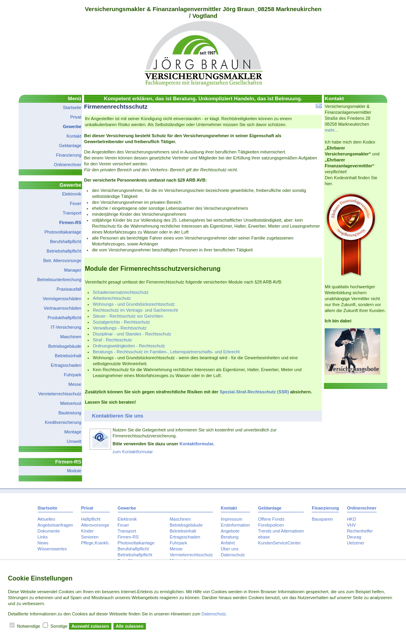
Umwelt (74, 441)
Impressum (231, 519)
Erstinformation (235, 525)
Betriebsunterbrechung (59, 279)
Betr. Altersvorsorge (62, 260)
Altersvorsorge (95, 525)
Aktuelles (47, 519)
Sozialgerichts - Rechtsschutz (121, 322)
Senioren (89, 537)
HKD (351, 519)
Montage (72, 431)
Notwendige (28, 626)
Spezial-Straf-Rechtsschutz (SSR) (254, 391)
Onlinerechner (67, 164)
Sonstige (58, 626)
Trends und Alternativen (281, 531)
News (43, 542)
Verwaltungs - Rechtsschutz (120, 328)
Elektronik (71, 194)
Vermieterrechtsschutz (59, 393)
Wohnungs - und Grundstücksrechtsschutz (134, 304)
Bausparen (322, 519)
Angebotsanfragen (55, 525)
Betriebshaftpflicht (64, 251)
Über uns (230, 548)
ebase (264, 537)
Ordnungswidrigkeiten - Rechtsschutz (129, 345)
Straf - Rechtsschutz (112, 339)
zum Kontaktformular (133, 451)
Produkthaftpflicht (64, 317)
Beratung (230, 537)
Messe (75, 384)
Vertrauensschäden (62, 308)
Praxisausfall (69, 289)
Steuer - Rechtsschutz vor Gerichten (128, 316)
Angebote (230, 531)
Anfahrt (228, 542)
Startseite (72, 107)
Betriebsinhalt (68, 355)
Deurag (354, 537)
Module (74, 470)
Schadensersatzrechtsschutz (121, 292)
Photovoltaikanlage (62, 232)
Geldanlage (70, 145)
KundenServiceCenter (279, 542)
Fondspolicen (271, 525)
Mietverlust (70, 403)
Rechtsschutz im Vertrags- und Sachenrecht (135, 310)
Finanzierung (68, 155)
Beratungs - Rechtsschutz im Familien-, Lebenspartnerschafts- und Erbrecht (166, 351)
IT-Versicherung (66, 327)
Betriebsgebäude (64, 346)
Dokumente (49, 531)
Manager (72, 270)
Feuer (75, 203)
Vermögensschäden (62, 298)
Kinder (87, 531)
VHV (351, 525)
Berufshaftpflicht (65, 241)
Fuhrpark (72, 374)
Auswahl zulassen (90, 626)
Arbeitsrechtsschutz (112, 298)
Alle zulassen (130, 626)
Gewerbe (72, 126)
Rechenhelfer (360, 531)
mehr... (331, 130)
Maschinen (70, 336)
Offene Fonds (271, 519)
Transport (72, 213)
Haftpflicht (90, 519)
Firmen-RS (70, 222)
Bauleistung (70, 412)
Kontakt (74, 136)
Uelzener (355, 542)
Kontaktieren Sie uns (117, 416)
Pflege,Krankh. (95, 542)
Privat (75, 117)
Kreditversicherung (63, 422)
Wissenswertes (52, 548)
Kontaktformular (196, 443)
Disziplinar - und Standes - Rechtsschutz (132, 333)
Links (43, 537)
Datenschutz (233, 554)
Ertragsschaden (66, 365)
